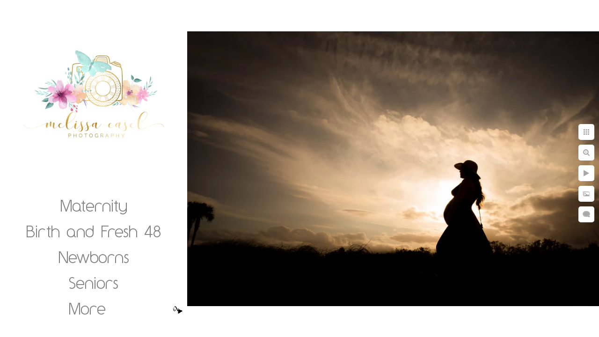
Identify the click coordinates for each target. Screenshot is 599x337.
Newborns (93, 257)
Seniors (93, 282)
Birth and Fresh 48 (93, 231)
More (87, 308)
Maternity (93, 205)
